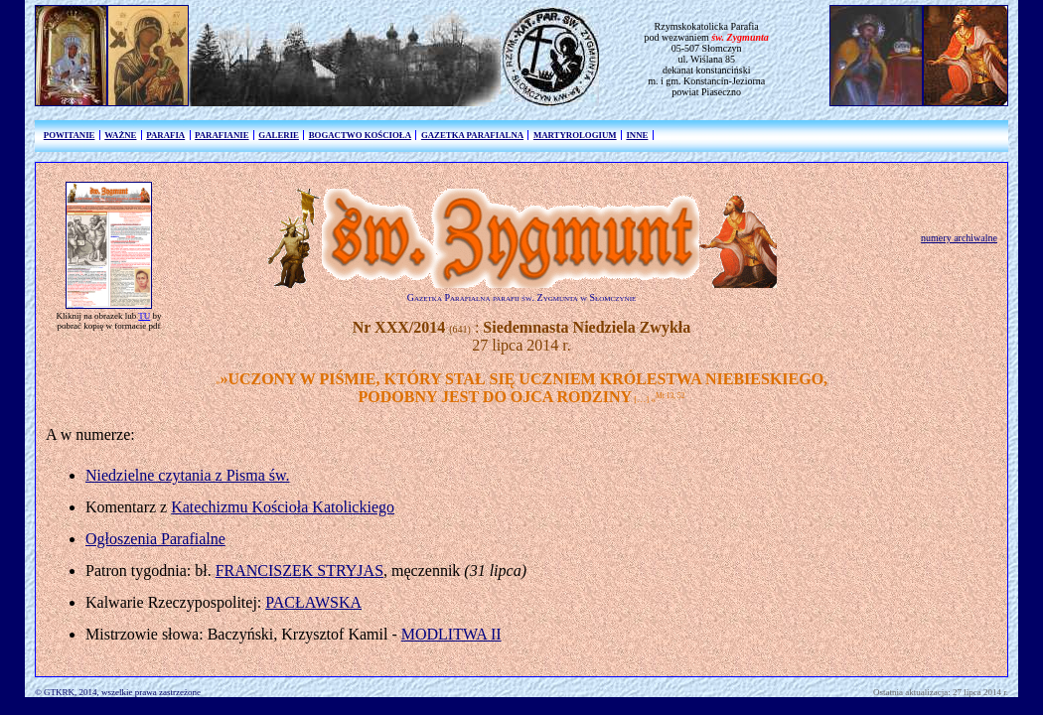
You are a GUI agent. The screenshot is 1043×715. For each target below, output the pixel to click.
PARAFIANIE (222, 135)
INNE (637, 135)
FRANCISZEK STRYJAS (299, 570)
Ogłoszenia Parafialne (155, 538)
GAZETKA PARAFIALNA (472, 135)
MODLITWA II (451, 634)
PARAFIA (165, 135)
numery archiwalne (959, 237)
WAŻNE (120, 135)
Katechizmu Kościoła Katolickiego (282, 507)
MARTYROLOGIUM (575, 135)
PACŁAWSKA (313, 602)
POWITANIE (69, 135)
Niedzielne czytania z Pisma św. (187, 475)
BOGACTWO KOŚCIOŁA (360, 135)
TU (144, 316)
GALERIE (278, 135)
